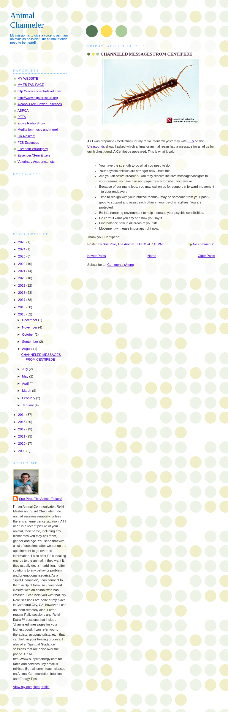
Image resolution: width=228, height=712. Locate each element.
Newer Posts (96, 256)
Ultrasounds (96, 146)
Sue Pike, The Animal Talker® (40, 499)
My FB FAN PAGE (31, 84)
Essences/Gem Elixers (34, 155)
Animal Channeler (27, 20)
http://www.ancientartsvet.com (39, 91)
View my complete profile (31, 687)
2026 (22, 242)
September (30, 341)
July (25, 369)
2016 (22, 307)
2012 (22, 429)
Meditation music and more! (38, 129)
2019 (22, 285)
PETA (22, 117)
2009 (22, 451)
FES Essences (28, 142)
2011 (22, 436)
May (25, 376)
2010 (22, 443)
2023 (22, 256)
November (30, 327)
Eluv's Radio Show (31, 123)
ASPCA (23, 110)
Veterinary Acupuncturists (36, 161)
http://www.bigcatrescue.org (38, 98)
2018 (22, 292)
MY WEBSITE (28, 78)
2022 (22, 264)
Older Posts (206, 256)
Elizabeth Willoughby (33, 149)
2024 (22, 249)
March (27, 390)
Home (152, 256)
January (28, 405)
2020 (22, 278)
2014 (22, 414)
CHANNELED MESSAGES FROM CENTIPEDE (146, 54)
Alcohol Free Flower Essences (40, 104)
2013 (22, 422)
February (29, 398)
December (30, 320)
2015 (22, 314)
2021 (22, 271)
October (28, 334)
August (27, 349)
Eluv (191, 141)
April (25, 383)
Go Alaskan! (26, 136)
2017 (22, 299)
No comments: (204, 244)
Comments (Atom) (120, 264)
